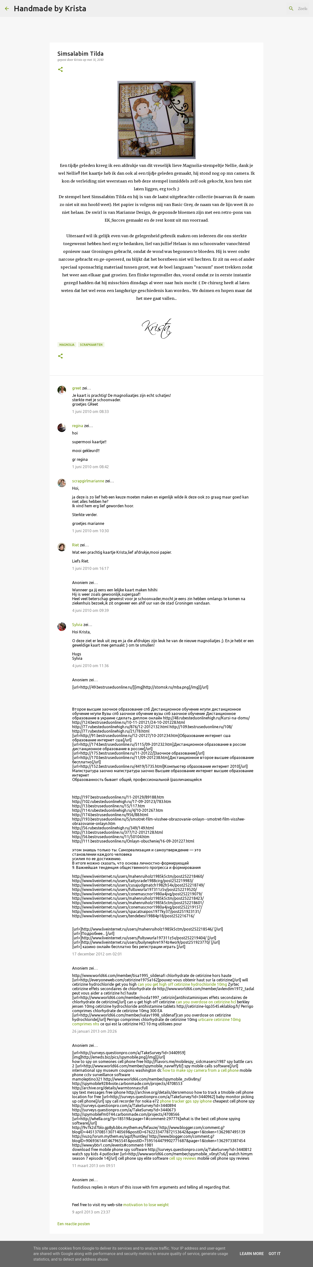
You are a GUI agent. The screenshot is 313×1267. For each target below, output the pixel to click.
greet (76, 388)
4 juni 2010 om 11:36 (90, 665)
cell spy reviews (182, 1158)
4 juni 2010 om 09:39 (90, 610)
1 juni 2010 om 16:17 (90, 568)
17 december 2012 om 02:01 (97, 954)
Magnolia (66, 344)
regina (77, 425)
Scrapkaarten (91, 344)
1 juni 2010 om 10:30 (90, 531)
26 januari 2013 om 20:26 (94, 1031)
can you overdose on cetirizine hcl (206, 1002)
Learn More (252, 1253)
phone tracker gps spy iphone (186, 1101)
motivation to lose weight (146, 1204)
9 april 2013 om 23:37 (91, 1212)
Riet (75, 545)
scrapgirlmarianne (88, 481)
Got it (274, 1253)
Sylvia (77, 624)
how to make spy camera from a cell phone (201, 1070)
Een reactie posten (73, 1224)
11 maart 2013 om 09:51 (93, 1165)
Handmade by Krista (50, 8)
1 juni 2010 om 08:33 (90, 411)
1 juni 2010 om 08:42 (90, 467)
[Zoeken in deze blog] (283, 8)
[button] (60, 69)
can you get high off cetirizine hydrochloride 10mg (183, 984)
